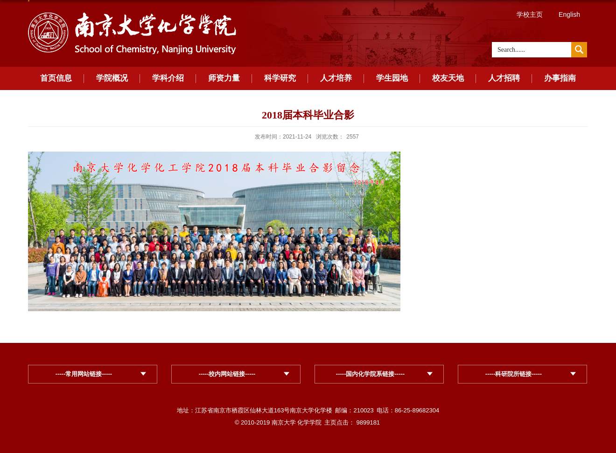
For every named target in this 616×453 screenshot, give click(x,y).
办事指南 (560, 78)
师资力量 (224, 78)
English (569, 14)
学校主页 (530, 14)
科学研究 (280, 78)
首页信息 (56, 78)
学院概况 (112, 78)
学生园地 (392, 78)
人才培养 (336, 78)
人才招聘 (504, 78)
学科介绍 (168, 78)
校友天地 (448, 78)
